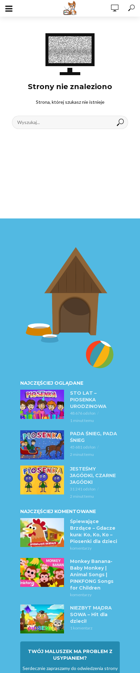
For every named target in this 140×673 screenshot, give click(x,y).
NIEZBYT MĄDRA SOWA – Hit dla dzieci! (91, 614)
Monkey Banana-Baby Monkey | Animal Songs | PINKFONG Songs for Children (91, 574)
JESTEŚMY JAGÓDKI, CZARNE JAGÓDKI (93, 475)
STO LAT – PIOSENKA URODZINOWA (88, 399)
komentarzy (81, 548)
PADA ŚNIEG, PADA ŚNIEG (93, 437)
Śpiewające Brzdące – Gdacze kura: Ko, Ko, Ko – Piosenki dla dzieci (93, 531)
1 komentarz (81, 627)
